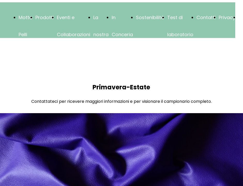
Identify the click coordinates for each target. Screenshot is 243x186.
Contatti (206, 17)
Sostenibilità (150, 17)
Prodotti (44, 17)
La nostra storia (101, 34)
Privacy (227, 17)
